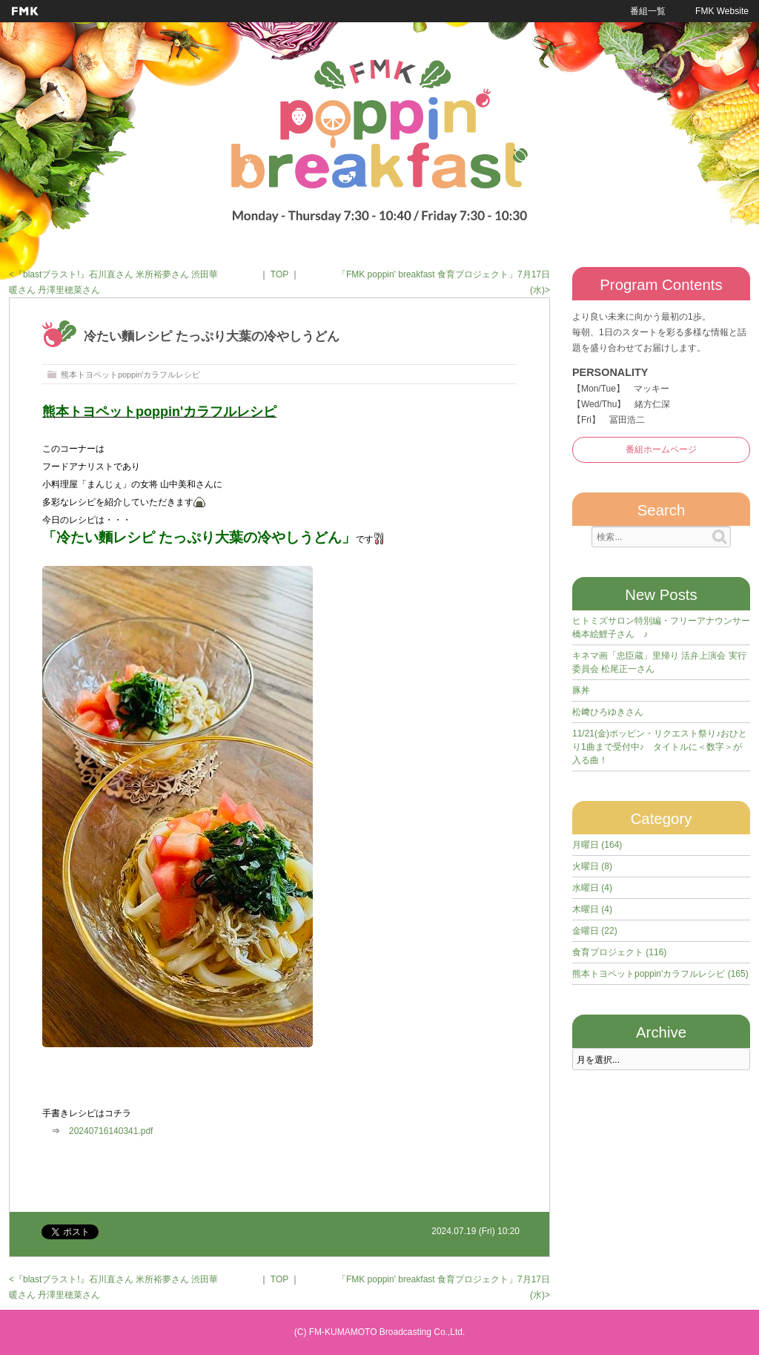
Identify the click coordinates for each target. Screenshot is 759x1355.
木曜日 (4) (592, 909)
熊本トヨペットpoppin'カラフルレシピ (130, 374)
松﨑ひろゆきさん (607, 712)
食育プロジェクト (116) (619, 952)
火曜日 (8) (592, 866)
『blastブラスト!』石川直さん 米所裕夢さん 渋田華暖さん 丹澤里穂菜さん (113, 282)
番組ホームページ (661, 449)
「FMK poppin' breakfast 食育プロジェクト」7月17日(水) (443, 282)
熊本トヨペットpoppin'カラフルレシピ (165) (660, 974)
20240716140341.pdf (111, 1131)
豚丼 (581, 690)
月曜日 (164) (597, 845)
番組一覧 (648, 11)
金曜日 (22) (594, 931)
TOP (279, 274)
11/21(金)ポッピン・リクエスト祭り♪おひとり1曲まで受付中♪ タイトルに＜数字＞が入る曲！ (659, 746)
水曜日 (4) (592, 888)
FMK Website (722, 11)
